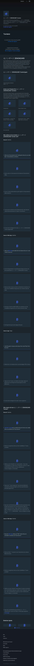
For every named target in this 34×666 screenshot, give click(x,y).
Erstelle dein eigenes (7, 27)
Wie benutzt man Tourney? (7, 641)
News (4, 645)
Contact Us (5, 638)
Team (4, 636)
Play (4, 634)
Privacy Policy (5, 654)
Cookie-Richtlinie (6, 652)
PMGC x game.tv (6, 647)
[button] (14, 627)
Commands (5, 643)
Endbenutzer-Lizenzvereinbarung (9, 660)
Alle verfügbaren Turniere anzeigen (12, 50)
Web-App (10, 250)
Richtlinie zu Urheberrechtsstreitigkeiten (10, 658)
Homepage (7, 612)
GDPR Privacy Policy (6, 656)
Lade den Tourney (8, 427)
